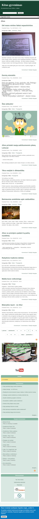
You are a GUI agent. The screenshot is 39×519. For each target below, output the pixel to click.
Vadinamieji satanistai (19, 482)
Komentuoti (25, 70)
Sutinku (4, 516)
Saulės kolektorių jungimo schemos (12, 398)
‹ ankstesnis (11, 330)
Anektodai (14, 30)
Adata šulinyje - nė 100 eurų (10, 389)
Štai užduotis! (7, 104)
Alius (9, 30)
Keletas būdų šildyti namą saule (11, 403)
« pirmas (4, 330)
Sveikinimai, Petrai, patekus (10, 431)
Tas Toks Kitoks (19, 479)
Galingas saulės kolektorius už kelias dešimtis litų (15, 395)
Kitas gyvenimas (12, 5)
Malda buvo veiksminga (11, 279)
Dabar (19, 30)
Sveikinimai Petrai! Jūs (9, 426)
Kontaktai (5, 379)
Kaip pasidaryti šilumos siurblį (10, 406)
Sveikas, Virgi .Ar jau (8, 435)
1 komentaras (24, 325)
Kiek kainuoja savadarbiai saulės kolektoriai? (14, 409)
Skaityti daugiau (32, 70)
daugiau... (34, 415)
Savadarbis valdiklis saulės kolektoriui (12, 400)
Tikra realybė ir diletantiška (13, 170)
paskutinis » (29, 334)
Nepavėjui (19, 485)
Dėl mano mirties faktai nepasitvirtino (17, 25)
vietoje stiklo (6, 445)
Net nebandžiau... (7, 463)
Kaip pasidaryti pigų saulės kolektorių (12, 386)
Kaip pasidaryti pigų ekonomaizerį (11, 412)
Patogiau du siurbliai (8, 440)
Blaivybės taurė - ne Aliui (12, 305)
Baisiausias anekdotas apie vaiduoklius (18, 199)
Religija (20, 204)
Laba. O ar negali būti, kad (10, 449)
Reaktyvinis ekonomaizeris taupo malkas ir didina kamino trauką (19, 392)
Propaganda (19, 109)
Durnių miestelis (8, 75)
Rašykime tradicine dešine (13, 258)
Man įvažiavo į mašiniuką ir (10, 454)
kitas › (23, 334)
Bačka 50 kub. (6, 422)
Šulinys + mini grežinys (9, 458)
